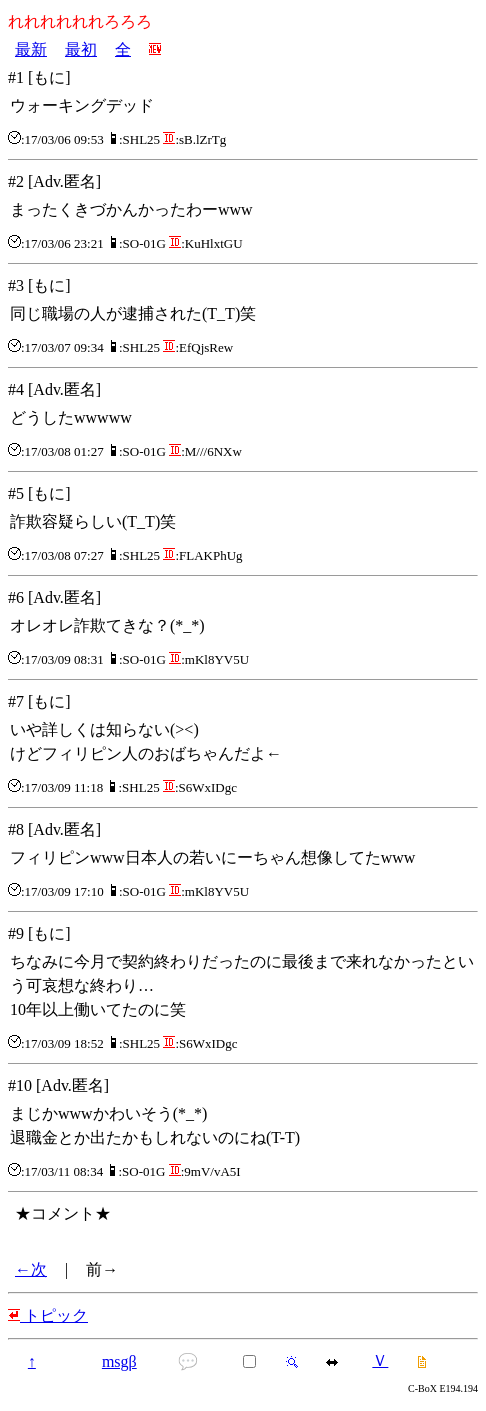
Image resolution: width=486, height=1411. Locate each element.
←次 (31, 1269)
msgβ (119, 1361)
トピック (48, 1315)
